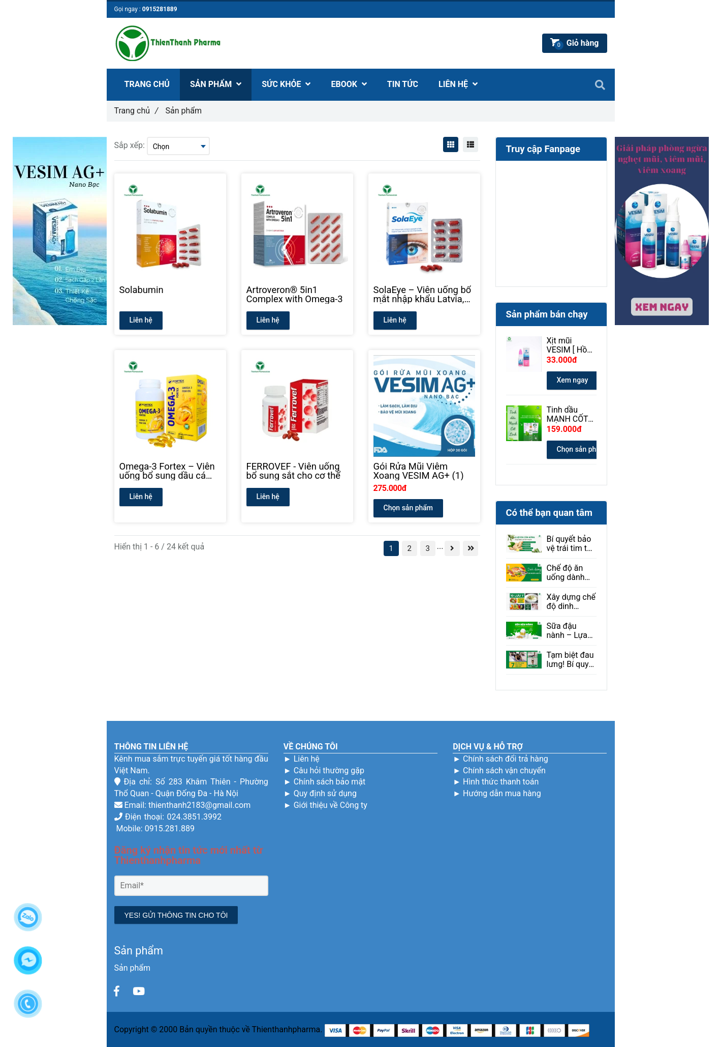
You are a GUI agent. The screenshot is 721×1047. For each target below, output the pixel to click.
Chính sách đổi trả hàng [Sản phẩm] (505, 759)
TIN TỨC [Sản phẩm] (402, 84)
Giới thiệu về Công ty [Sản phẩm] (330, 805)
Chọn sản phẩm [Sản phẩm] (408, 508)
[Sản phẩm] (117, 991)
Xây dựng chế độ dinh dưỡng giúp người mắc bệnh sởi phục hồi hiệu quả (571, 602)
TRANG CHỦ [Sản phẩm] (147, 84)
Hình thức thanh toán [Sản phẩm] (501, 782)
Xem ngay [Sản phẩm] (572, 380)
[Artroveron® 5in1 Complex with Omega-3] (297, 294)
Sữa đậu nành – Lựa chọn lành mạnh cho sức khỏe (567, 631)
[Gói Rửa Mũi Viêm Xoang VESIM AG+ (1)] (424, 471)
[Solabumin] (170, 294)
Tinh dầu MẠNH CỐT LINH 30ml (567, 414)
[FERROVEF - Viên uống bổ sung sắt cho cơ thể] (297, 471)
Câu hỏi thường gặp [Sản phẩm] (329, 770)
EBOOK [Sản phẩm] (348, 84)
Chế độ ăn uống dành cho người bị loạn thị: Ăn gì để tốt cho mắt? (571, 573)
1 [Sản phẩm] (391, 548)
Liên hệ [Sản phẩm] (307, 759)
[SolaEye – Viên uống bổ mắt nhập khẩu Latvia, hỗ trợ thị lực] (424, 294)
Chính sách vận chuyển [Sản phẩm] (504, 770)
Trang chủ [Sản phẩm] (136, 110)
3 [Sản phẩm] (428, 548)
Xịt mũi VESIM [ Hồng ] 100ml (572, 345)
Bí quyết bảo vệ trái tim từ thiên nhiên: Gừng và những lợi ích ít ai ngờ (570, 544)
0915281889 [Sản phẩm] (159, 9)
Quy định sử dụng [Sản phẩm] (325, 793)
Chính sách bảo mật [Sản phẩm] (330, 782)
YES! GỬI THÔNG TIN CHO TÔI (176, 915)
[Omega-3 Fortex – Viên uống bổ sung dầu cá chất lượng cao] (170, 471)
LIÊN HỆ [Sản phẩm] (458, 84)
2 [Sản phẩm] (409, 548)
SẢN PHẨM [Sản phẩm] (215, 84)
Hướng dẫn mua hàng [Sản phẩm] (502, 793)
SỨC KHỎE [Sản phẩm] (286, 84)
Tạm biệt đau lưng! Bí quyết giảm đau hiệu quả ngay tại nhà (571, 660)
